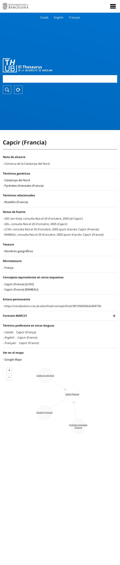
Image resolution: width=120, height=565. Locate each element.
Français (74, 17)
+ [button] (9, 370)
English (58, 17)
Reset (18, 90)
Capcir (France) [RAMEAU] (21, 289)
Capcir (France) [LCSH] (19, 284)
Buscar (7, 90)
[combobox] (60, 79)
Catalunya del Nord (17, 180)
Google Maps (13, 359)
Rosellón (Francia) (16, 202)
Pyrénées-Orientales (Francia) (24, 186)
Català (44, 17)
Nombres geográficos (18, 251)
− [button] (9, 377)
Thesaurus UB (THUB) (43, 65)
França (8, 268)
